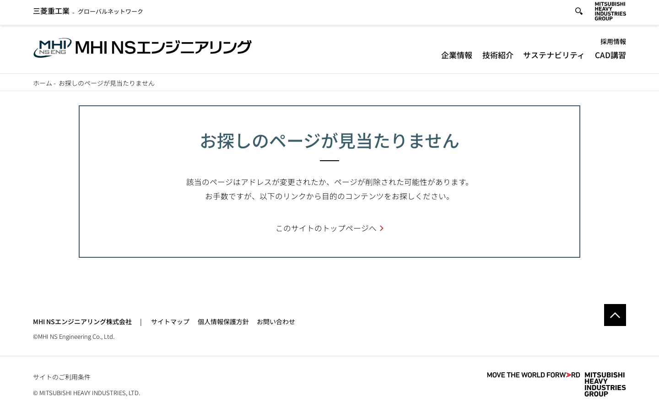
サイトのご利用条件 (62, 376)
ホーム (42, 82)
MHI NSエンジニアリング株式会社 (82, 321)
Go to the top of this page (615, 315)
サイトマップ (170, 321)
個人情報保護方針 (223, 321)
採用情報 (613, 43)
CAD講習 (610, 57)
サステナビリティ (554, 57)
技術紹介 (497, 57)
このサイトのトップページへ (326, 228)
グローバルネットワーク (88, 13)
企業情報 (456, 57)
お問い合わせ (276, 321)
